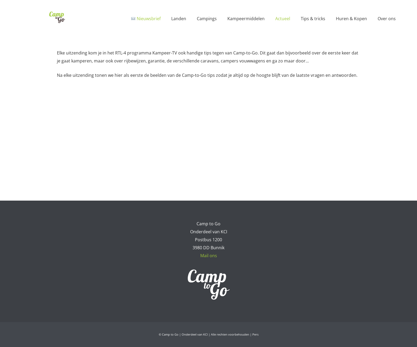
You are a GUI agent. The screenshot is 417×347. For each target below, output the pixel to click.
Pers (255, 334)
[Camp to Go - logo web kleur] (57, 17)
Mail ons (208, 256)
